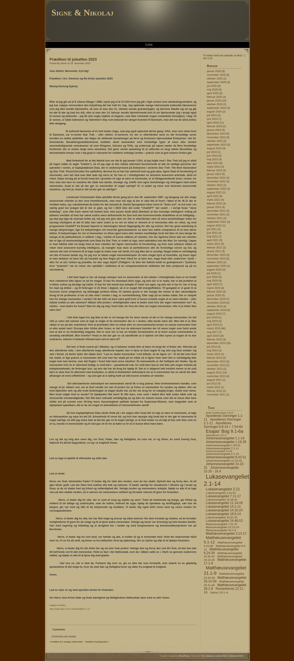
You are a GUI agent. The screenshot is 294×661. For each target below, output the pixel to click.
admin (63, 63)
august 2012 (214, 379)
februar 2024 (214, 126)
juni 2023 (212, 155)
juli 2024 (212, 115)
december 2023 (216, 133)
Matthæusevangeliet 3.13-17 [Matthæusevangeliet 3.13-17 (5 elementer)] (226, 533)
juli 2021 (212, 229)
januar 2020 (214, 295)
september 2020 (216, 265)
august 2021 (214, 225)
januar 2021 (214, 251)
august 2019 (214, 313)
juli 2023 (212, 152)
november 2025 (216, 74)
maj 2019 (212, 321)
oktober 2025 (215, 78)
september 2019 (216, 310)
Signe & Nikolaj (82, 12)
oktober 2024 (215, 104)
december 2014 (216, 343)
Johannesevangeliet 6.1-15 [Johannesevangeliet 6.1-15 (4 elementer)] (222, 453)
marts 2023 (213, 166)
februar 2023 (214, 170)
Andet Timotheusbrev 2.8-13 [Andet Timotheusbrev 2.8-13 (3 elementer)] (219, 413)
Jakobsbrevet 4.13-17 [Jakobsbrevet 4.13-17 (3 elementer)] (216, 435)
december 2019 (216, 298)
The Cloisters (207, 656)
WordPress (184, 656)
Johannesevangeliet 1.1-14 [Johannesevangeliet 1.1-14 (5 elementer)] (225, 438)
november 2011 (216, 394)
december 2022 (216, 177)
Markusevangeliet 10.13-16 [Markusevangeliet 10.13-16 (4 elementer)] (222, 527)
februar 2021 (214, 247)
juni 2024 (212, 118)
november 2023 (216, 137)
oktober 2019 (215, 306)
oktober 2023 (215, 140)
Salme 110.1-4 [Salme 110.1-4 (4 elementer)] (219, 592)
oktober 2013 (215, 368)
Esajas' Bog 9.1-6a (62, 609)
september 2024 (216, 107)
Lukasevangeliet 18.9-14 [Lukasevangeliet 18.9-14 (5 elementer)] (223, 514)
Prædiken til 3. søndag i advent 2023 (67, 642)
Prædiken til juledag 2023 (96, 642)
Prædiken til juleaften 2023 (73, 59)
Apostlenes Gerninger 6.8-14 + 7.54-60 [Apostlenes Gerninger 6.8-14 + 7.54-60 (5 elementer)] (223, 424)
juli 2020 (212, 273)
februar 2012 (214, 390)
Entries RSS (221, 656)
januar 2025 (214, 100)
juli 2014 (212, 346)
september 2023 (216, 144)
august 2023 (214, 148)
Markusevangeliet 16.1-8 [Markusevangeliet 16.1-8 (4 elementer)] (221, 530)
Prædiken (62, 605)
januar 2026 (214, 71)
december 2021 (216, 210)
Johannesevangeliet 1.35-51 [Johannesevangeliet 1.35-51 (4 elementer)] (223, 445)
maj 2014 (212, 350)
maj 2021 (212, 236)
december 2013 (216, 361)
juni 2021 (212, 232)
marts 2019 (213, 328)
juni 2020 (212, 276)
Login (149, 44)
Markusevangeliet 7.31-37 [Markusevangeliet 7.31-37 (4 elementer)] (221, 524)
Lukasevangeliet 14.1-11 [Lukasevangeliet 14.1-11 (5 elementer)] (223, 506)
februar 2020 (214, 291)
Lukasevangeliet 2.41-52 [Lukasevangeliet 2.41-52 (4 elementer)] (221, 492)
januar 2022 (214, 207)
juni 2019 (212, 317)
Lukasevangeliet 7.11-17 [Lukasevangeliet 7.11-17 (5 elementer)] (223, 496)
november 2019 (216, 302)
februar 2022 (214, 203)
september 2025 (216, 82)
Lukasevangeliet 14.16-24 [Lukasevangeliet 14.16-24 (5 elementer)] (224, 510)
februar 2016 (214, 339)
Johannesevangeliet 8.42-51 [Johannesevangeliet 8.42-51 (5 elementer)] (226, 457)
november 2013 (216, 365)
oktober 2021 (215, 218)
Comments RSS (236, 656)
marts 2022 (213, 199)
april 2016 (213, 335)
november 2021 (216, 214)
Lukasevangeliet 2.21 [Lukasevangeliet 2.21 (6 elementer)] (223, 489)
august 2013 (214, 372)
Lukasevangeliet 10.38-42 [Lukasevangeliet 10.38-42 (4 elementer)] (221, 499)
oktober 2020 (215, 262)
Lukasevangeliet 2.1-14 (80, 609)
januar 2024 (214, 129)
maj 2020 (212, 280)
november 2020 (216, 258)
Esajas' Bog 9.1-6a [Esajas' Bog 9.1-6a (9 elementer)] (224, 431)
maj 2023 (212, 159)
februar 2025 (214, 96)
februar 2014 (214, 357)
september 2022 (216, 188)
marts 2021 (213, 243)
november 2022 (216, 181)
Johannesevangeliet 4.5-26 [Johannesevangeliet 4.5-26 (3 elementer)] (219, 451)
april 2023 (213, 163)
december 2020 (216, 254)
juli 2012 (212, 383)
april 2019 (213, 324)
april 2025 (213, 93)
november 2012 (216, 376)
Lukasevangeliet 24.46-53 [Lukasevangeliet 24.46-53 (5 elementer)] (224, 520)
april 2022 (213, 196)
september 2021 (216, 221)
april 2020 (213, 284)
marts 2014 (213, 354)
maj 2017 (212, 332)
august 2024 (214, 111)
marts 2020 (213, 287)
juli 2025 (212, 85)
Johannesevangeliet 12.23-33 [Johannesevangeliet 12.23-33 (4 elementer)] (224, 460)
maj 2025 (212, 89)
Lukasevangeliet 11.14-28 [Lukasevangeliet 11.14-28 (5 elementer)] (224, 503)
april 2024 (213, 122)
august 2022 (214, 192)
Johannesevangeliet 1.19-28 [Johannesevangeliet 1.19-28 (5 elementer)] (226, 442)
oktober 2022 (215, 185)
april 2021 (213, 240)
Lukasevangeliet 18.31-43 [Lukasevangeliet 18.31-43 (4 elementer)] (221, 517)
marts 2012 (213, 387)
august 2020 (214, 269)
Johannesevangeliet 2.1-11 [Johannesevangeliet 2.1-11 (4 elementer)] (222, 448)
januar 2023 (214, 174)
